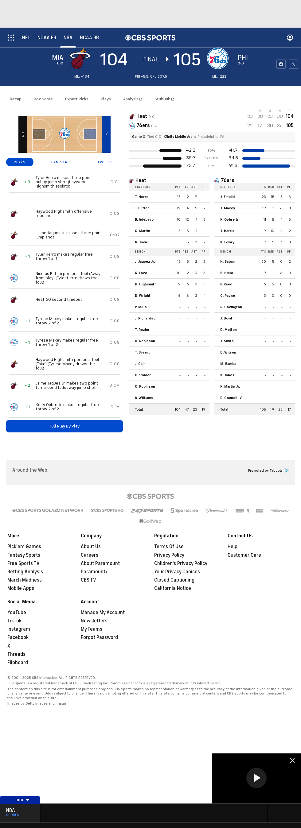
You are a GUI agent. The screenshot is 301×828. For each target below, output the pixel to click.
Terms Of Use (169, 547)
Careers (89, 555)
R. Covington (231, 307)
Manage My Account (103, 612)
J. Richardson (146, 318)
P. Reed (226, 284)
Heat (140, 180)
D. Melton (228, 329)
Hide (22, 800)
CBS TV (88, 580)
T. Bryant (142, 352)
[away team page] (81, 58)
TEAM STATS (60, 162)
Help (232, 547)
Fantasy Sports (23, 555)
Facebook (18, 637)
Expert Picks (76, 99)
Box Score (43, 99)
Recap (16, 99)
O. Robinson (145, 386)
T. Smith (227, 341)
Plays (106, 99)
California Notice (172, 588)
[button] (256, 778)
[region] (256, 778)
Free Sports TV (23, 563)
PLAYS (19, 162)
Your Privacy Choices (177, 572)
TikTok (14, 621)
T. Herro (141, 197)
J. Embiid (227, 197)
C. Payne (227, 295)
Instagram (18, 629)
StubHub (164, 99)
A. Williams (144, 398)
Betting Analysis (25, 572)
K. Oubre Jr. (229, 219)
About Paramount (100, 563)
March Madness (24, 580)
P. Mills (141, 307)
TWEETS (105, 162)
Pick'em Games (24, 547)
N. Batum (227, 261)
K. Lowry (227, 242)
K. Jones (227, 375)
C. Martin (142, 231)
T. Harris (227, 231)
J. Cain (140, 364)
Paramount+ (94, 572)
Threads (16, 654)
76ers (227, 180)
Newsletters (94, 621)
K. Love (141, 273)
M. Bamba (228, 364)
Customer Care (244, 555)
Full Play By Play (65, 426)
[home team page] (219, 58)
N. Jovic (141, 242)
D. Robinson (145, 341)
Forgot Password (99, 637)
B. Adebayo (144, 219)
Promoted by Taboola (268, 471)
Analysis (131, 99)
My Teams (91, 629)
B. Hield (226, 273)
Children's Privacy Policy (180, 563)
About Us (91, 547)
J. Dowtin (228, 318)
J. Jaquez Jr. (145, 261)
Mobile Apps (20, 588)
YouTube (16, 612)
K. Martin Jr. (230, 386)
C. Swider (143, 375)
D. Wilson (228, 352)
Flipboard (17, 663)
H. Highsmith (146, 284)
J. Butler (142, 208)
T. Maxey (227, 208)
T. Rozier (142, 329)
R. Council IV (231, 398)
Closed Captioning (174, 580)
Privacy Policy (169, 555)
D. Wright (142, 295)
